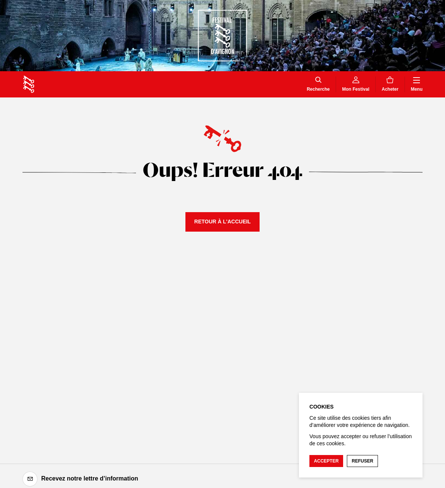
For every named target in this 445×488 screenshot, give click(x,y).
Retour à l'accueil (222, 222)
